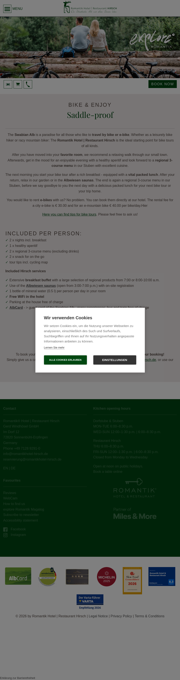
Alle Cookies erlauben (65, 360)
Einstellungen (114, 360)
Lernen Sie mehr (54, 347)
